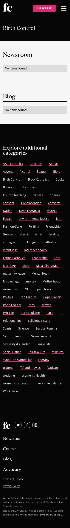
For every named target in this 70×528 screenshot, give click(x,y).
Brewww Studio (18, 510)
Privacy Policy (26, 514)
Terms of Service (47, 514)
